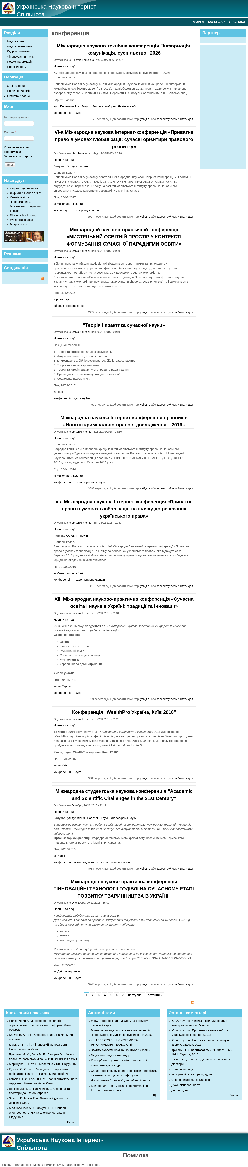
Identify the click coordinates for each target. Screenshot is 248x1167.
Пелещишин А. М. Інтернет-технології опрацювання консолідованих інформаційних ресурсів (40, 1025)
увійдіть (145, 119)
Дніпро (58, 391)
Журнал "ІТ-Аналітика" (25, 193)
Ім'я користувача (16, 117)
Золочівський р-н (104, 106)
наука (77, 112)
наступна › (135, 995)
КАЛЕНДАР (216, 21)
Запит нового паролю (18, 156)
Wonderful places (21, 219)
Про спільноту (16, 66)
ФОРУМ (198, 21)
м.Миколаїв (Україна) (68, 203)
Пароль (10, 132)
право (96, 210)
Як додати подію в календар (110, 1055)
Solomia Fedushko (83, 59)
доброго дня (179, 1090)
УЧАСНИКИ (237, 21)
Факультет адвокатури (106, 1065)
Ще (155, 1095)
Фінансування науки (21, 56)
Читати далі (186, 119)
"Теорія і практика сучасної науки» (124, 325)
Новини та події (64, 66)
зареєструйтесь (167, 119)
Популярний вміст (19, 90)
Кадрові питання (18, 51)
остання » (155, 995)
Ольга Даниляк (81, 250)
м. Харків (60, 855)
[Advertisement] (225, 106)
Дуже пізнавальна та (185, 1085)
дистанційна (82, 398)
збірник (59, 305)
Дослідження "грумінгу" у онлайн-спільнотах (121, 1080)
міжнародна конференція (91, 862)
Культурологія (75, 818)
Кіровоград (61, 299)
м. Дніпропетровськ (67, 971)
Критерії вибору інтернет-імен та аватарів (119, 1060)
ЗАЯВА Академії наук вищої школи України (120, 1050)
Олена (76, 902)
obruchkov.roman (82, 153)
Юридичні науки (77, 166)
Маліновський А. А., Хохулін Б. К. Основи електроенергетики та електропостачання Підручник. (38, 1112)
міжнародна (62, 210)
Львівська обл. (128, 106)
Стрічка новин (16, 85)
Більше (72, 1122)
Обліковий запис (18, 96)
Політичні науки (98, 818)
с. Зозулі (84, 106)
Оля (74, 805)
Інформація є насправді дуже (191, 1074)
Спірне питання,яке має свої (191, 1079)
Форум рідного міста (24, 188)
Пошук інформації (19, 61)
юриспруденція (94, 579)
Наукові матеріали (19, 46)
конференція (63, 112)
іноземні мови (120, 862)
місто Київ (61, 765)
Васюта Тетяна (81, 613)
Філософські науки (124, 818)
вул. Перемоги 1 (65, 106)
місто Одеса (62, 686)
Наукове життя (17, 41)
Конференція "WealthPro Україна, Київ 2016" (124, 712)
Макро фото (18, 224)
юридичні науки (95, 482)
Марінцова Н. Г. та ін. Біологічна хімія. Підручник (42, 1064)
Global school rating (23, 215)
